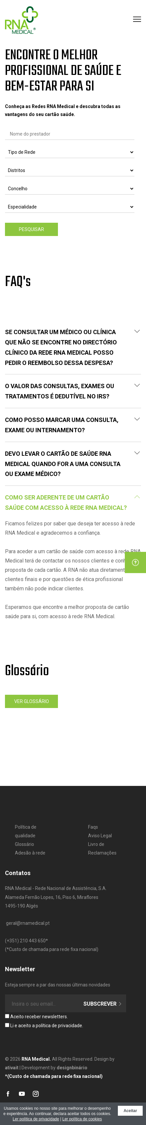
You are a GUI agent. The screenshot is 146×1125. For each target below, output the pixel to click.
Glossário (24, 844)
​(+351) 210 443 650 (25, 940)
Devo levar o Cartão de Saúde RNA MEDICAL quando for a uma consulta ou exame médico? (72, 464)
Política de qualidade (25, 831)
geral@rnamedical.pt (28, 923)
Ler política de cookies (82, 1119)
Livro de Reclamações (102, 849)
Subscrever (102, 1004)
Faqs (93, 827)
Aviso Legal (100, 835)
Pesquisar (31, 229)
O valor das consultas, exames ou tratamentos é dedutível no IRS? (72, 391)
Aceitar (130, 1110)
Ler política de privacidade (36, 1119)
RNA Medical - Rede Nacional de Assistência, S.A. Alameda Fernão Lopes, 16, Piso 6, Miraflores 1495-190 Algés (56, 897)
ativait (12, 1067)
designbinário (72, 1067)
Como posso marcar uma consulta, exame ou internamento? (72, 425)
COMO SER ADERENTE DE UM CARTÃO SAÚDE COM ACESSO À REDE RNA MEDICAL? (72, 502)
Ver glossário (31, 701)
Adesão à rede (30, 853)
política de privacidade (59, 1025)
